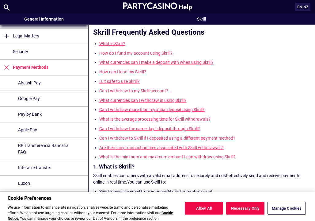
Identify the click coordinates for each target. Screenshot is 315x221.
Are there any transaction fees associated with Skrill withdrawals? (161, 147)
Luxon (24, 183)
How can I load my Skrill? (122, 71)
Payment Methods (24, 67)
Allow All (204, 211)
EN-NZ (303, 7)
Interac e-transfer (34, 167)
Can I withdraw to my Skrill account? (133, 90)
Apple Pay (27, 129)
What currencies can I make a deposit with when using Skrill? (156, 62)
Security (20, 51)
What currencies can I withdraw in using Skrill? (143, 100)
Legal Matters (19, 36)
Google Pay (29, 98)
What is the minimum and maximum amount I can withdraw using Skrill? (167, 156)
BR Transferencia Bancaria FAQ (43, 148)
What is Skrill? (112, 43)
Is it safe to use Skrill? (119, 81)
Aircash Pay (29, 82)
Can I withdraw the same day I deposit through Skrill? (149, 128)
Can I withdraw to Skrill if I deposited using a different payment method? (167, 138)
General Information (44, 19)
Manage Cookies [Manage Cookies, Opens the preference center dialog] (287, 211)
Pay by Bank (30, 114)
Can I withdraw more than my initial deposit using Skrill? (152, 109)
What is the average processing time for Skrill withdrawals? (155, 119)
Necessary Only (245, 211)
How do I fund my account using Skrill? (136, 53)
